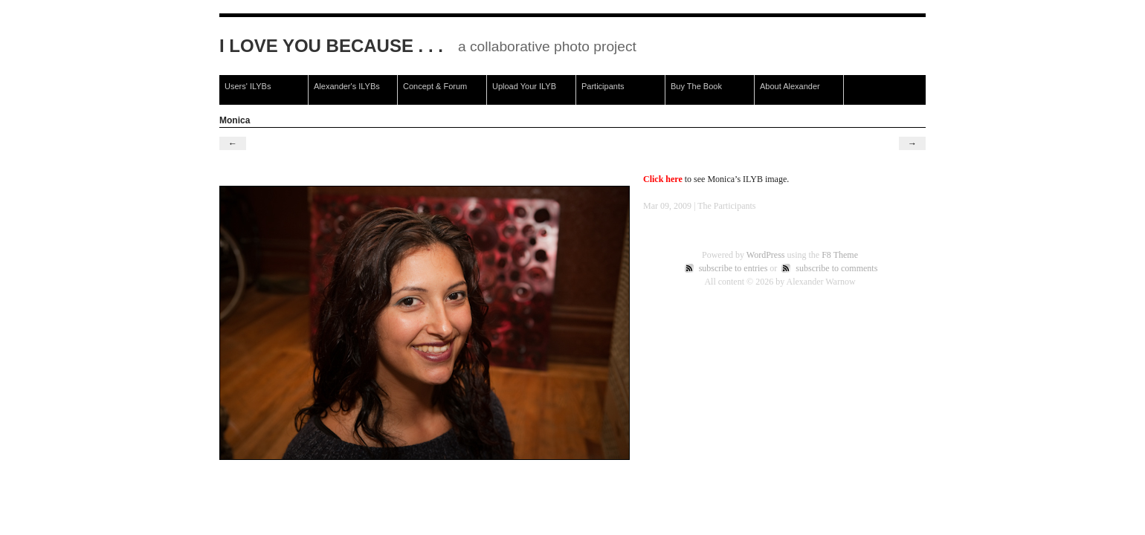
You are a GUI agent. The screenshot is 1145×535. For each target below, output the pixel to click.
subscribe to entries (733, 268)
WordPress (765, 255)
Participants (602, 86)
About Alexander (790, 86)
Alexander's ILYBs (347, 86)
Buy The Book (696, 86)
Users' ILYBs (248, 86)
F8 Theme (840, 255)
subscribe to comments (836, 268)
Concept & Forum (435, 86)
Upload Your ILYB (524, 86)
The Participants (726, 206)
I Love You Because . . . (331, 46)
